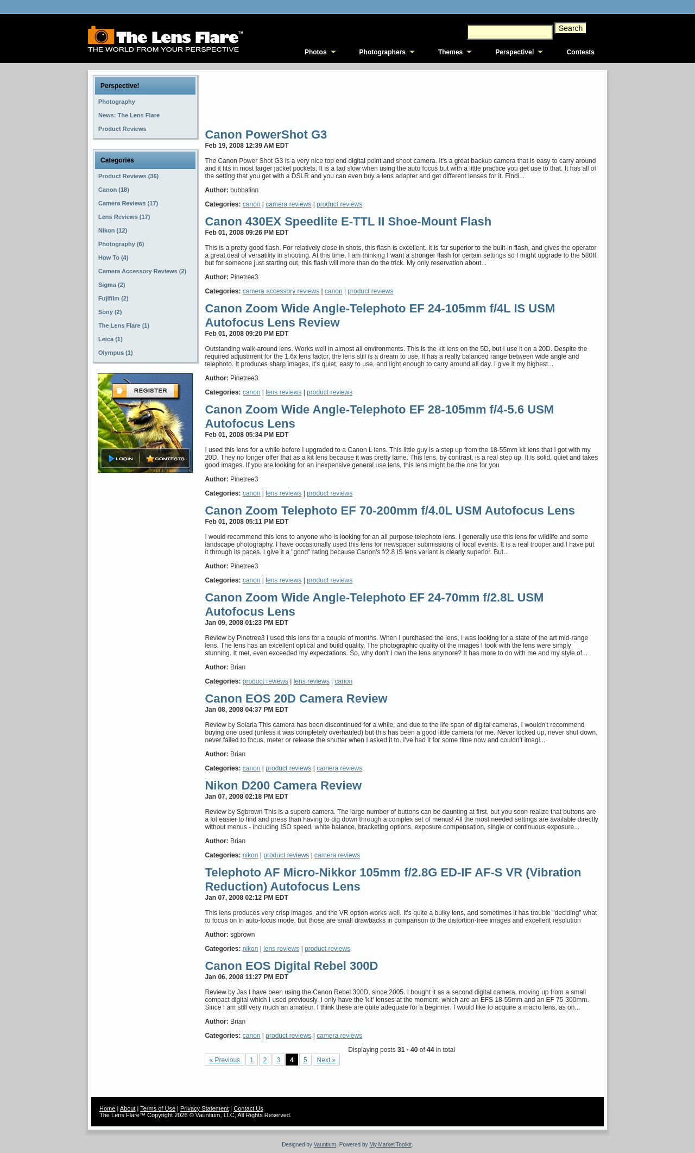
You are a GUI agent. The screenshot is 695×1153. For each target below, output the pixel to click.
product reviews (339, 204)
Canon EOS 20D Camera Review (296, 698)
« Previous (224, 1060)
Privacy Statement (204, 1108)
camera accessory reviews (281, 291)
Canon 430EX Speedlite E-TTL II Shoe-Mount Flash (348, 221)
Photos (316, 52)
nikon (250, 855)
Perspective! (514, 52)
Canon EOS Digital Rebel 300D (291, 966)
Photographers (382, 52)
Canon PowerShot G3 (266, 134)
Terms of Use (157, 1108)
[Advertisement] (402, 97)
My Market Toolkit (390, 1145)
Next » (326, 1060)
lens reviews (283, 392)
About (128, 1108)
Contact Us (248, 1108)
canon (252, 204)
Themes (450, 52)
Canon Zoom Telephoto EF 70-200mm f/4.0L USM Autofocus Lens (390, 510)
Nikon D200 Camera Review (283, 785)
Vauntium (325, 1145)
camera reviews (288, 204)
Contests (581, 52)
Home (107, 1108)
